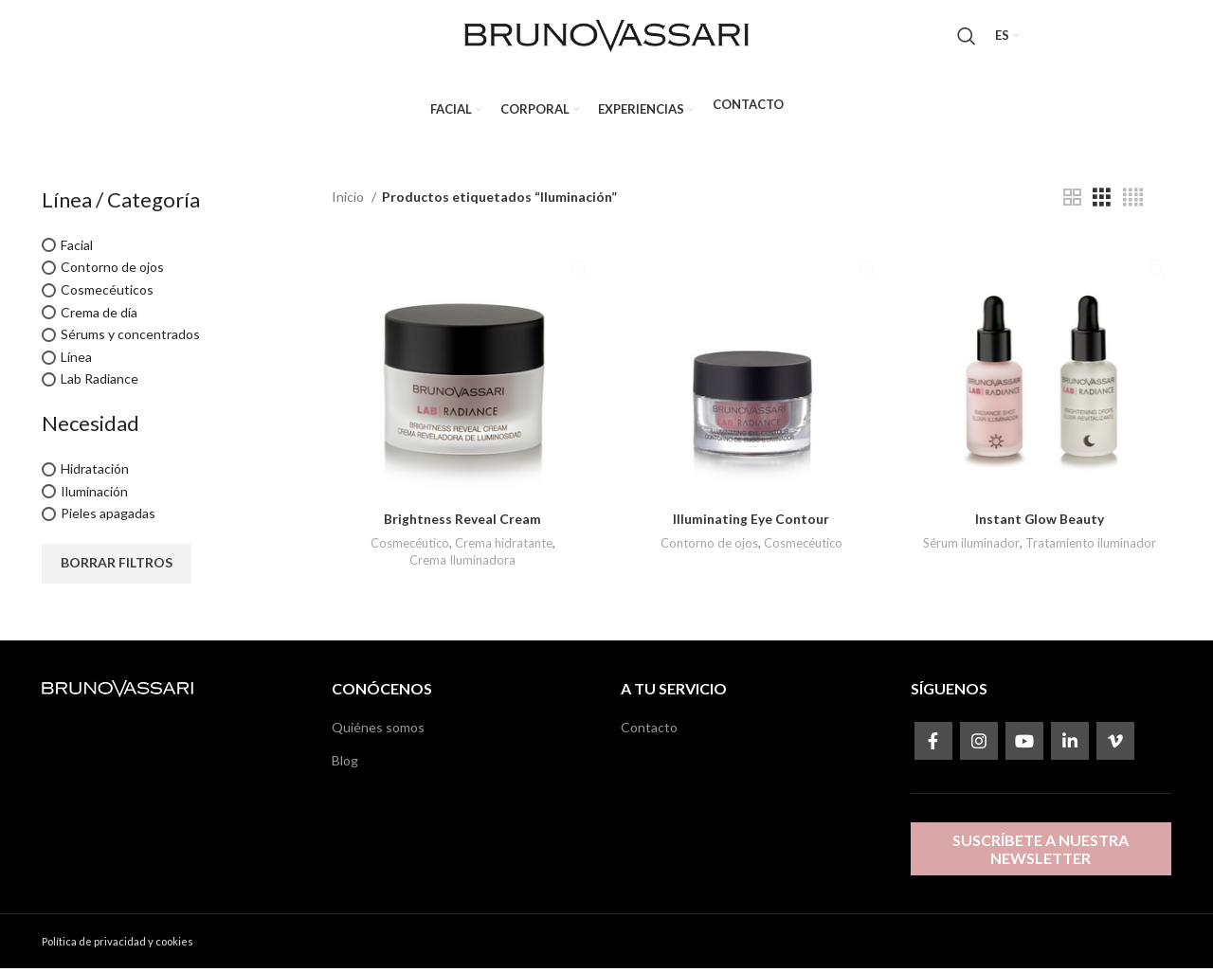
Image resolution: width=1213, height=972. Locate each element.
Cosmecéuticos (107, 293)
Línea (76, 360)
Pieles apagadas (108, 518)
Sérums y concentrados (130, 339)
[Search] (967, 38)
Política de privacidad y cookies (117, 945)
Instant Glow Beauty (1041, 521)
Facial (77, 249)
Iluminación (94, 495)
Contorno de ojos (112, 271)
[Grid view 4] (1133, 201)
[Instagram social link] (979, 745)
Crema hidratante (503, 544)
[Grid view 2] (1072, 201)
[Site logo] (606, 36)
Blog (345, 764)
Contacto (649, 731)
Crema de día (99, 316)
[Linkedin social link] (1070, 745)
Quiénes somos (378, 731)
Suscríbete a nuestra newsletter (1040, 853)
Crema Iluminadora (461, 562)
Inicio (349, 200)
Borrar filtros (116, 567)
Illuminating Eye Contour (751, 521)
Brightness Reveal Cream (461, 521)
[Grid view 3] (1102, 201)
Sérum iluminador (973, 544)
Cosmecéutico (409, 544)
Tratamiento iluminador (1092, 544)
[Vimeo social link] (1115, 745)
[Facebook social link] (933, 745)
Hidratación (95, 472)
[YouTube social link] (1024, 745)
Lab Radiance (99, 383)
